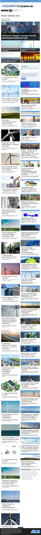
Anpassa (33, 530)
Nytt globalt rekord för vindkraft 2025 (26, 477)
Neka (38, 530)
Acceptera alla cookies (35, 532)
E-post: (22, 69)
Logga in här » (37, 113)
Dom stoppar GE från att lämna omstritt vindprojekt (28, 475)
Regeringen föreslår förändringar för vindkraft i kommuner (29, 473)
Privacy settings (20, 527)
